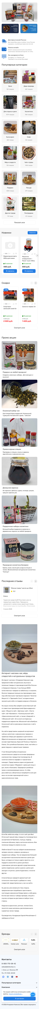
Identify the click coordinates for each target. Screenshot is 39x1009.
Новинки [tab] (32, 233)
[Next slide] (37, 255)
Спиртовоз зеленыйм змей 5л (9, 308)
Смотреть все (19, 328)
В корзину (10, 271)
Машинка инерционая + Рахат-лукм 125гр (28, 259)
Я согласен (19, 999)
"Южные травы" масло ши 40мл (22, 588)
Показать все (19, 222)
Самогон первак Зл (29, 307)
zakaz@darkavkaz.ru (8, 967)
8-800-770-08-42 (9, 964)
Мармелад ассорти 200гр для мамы (10, 257)
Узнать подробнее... (16, 994)
